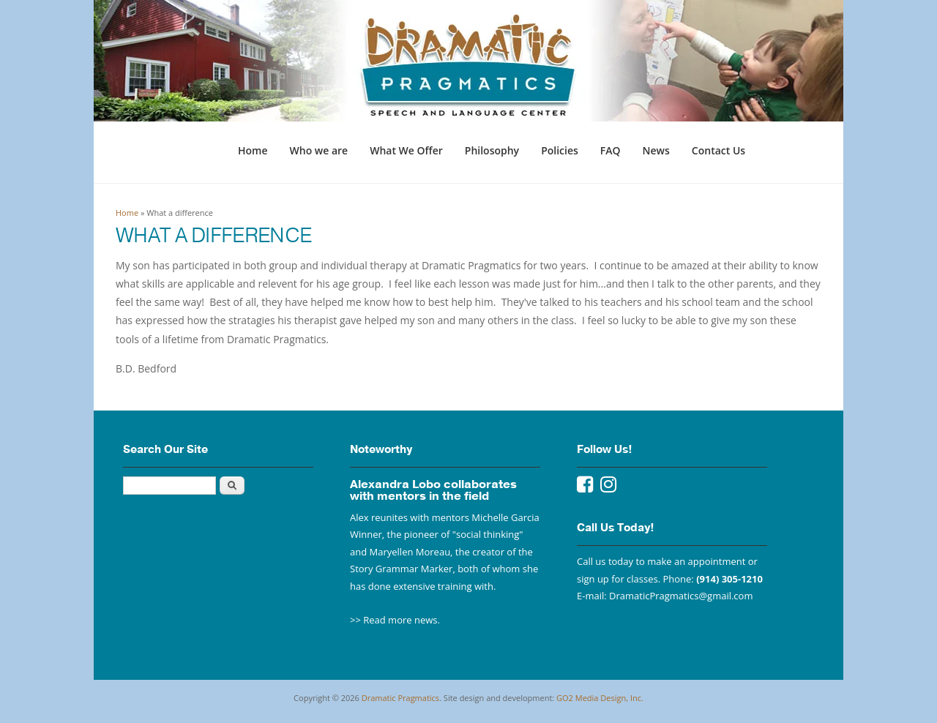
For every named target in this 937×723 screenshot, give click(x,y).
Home (253, 150)
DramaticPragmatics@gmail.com (681, 595)
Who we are (319, 150)
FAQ (610, 150)
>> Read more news (394, 619)
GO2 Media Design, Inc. (599, 697)
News (656, 150)
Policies (559, 150)
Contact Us (718, 150)
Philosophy (492, 150)
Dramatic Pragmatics (400, 697)
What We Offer (406, 150)
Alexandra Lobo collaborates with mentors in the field (433, 490)
